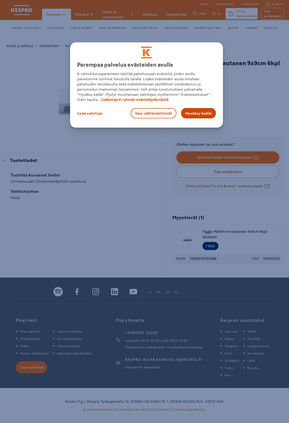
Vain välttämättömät (153, 113)
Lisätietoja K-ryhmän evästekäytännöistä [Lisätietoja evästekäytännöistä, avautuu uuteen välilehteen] (134, 99)
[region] (146, 85)
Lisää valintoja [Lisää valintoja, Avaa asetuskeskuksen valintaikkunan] (89, 113)
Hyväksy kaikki (198, 113)
